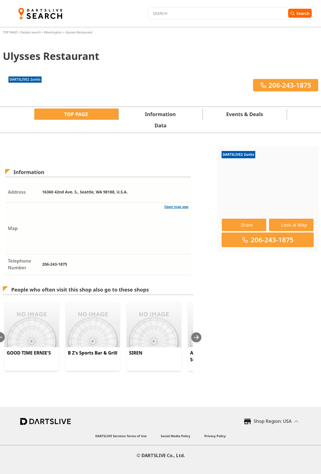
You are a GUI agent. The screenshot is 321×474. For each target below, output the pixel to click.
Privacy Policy (215, 436)
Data (160, 125)
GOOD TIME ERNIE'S (29, 353)
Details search (31, 32)
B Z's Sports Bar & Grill (92, 353)
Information (160, 114)
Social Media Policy (175, 436)
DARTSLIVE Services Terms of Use (121, 436)
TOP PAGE (10, 32)
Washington (53, 32)
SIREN (135, 353)
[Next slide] (196, 337)
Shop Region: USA (273, 421)
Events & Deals (244, 114)
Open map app (176, 206)
